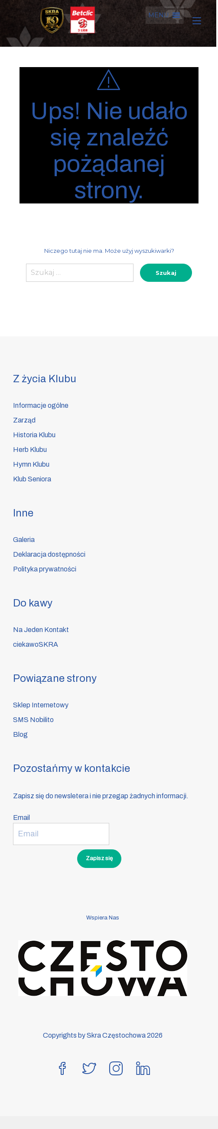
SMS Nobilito (33, 719)
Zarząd (24, 420)
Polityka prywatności (44, 569)
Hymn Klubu (31, 464)
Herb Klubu (30, 449)
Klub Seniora (32, 479)
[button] (160, 15)
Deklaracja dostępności (49, 554)
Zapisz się (99, 858)
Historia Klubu (34, 435)
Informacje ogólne (40, 405)
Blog (20, 734)
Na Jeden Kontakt (41, 629)
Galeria (24, 539)
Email (21, 818)
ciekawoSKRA (35, 644)
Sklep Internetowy (40, 705)
